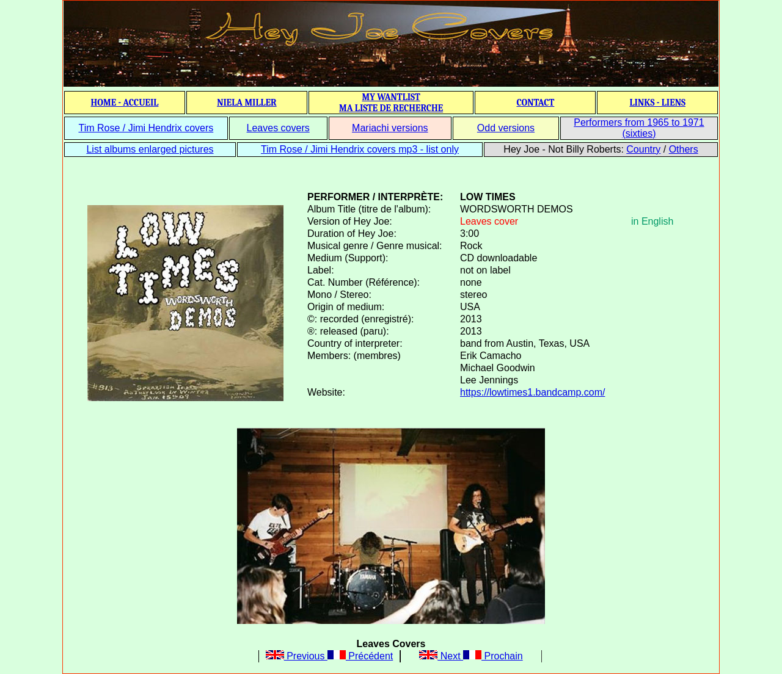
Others (683, 149)
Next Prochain (470, 656)
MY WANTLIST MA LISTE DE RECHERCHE (391, 103)
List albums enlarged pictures (149, 149)
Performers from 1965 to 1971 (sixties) (639, 128)
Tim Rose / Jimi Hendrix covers (145, 128)
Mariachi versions (390, 128)
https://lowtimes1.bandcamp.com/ (532, 392)
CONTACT (535, 102)
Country (643, 149)
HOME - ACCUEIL (125, 102)
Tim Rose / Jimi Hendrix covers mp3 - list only (360, 149)
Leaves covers (278, 128)
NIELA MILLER (247, 102)
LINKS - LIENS (657, 102)
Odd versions (506, 128)
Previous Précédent (329, 656)
